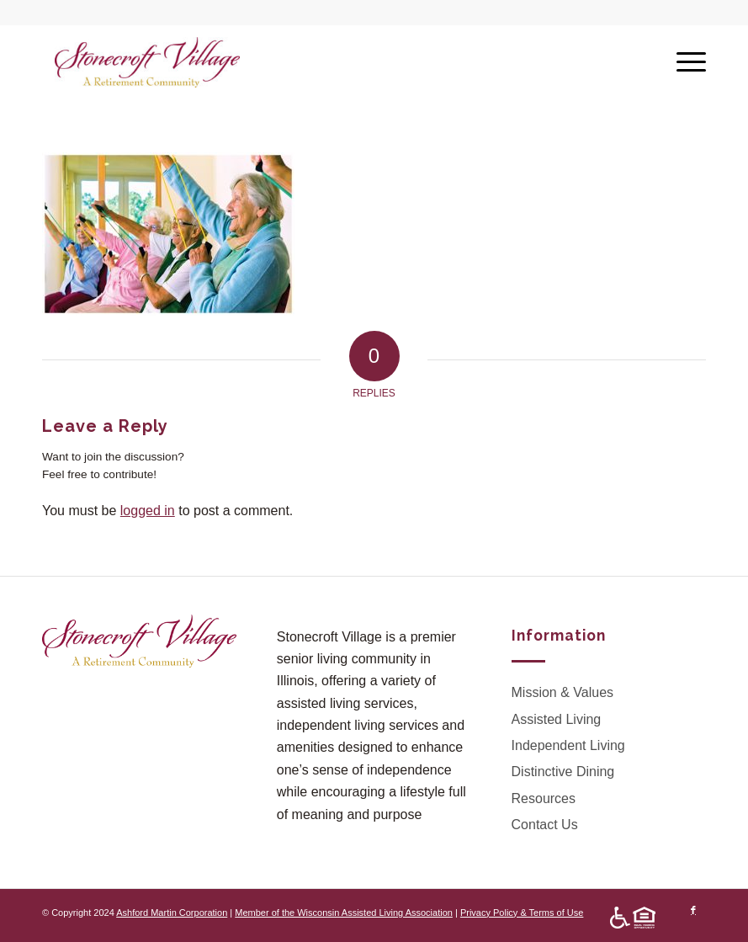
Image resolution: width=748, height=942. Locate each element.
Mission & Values (563, 692)
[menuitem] (628, 918)
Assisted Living (557, 719)
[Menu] (683, 62)
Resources (544, 798)
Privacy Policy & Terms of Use (522, 912)
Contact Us (545, 824)
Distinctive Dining (563, 771)
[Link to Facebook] (693, 910)
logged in (147, 510)
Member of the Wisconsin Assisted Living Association (344, 912)
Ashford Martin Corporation (171, 912)
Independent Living (568, 745)
